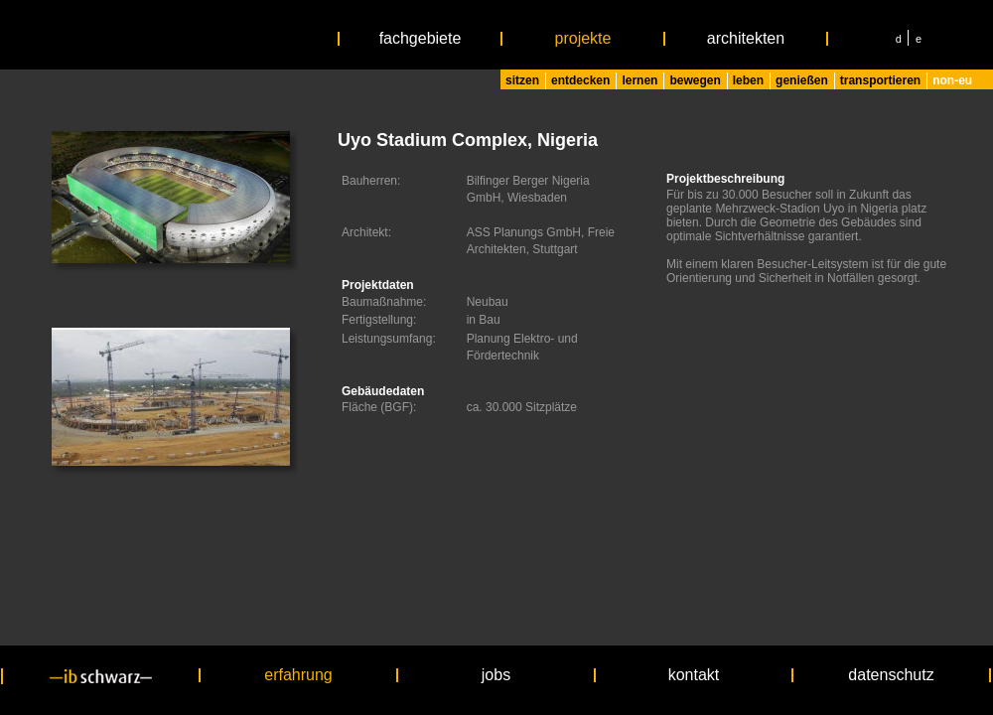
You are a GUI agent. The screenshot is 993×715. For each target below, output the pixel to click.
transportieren (880, 80)
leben (748, 80)
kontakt (694, 675)
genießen (802, 80)
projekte (583, 39)
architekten (745, 39)
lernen (639, 80)
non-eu (952, 80)
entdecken (580, 80)
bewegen (694, 80)
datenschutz (890, 675)
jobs (496, 675)
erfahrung (298, 675)
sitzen (522, 80)
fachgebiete (420, 39)
